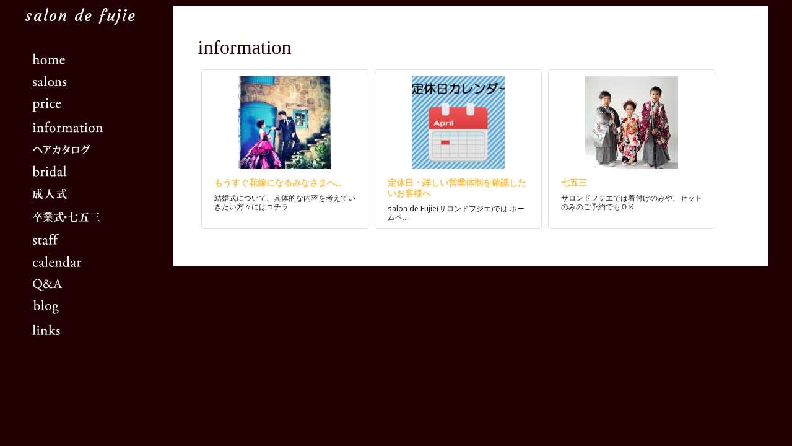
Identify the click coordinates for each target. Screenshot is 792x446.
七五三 (574, 181)
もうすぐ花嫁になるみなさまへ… (278, 181)
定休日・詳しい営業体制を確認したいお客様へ (457, 187)
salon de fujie (80, 15)
